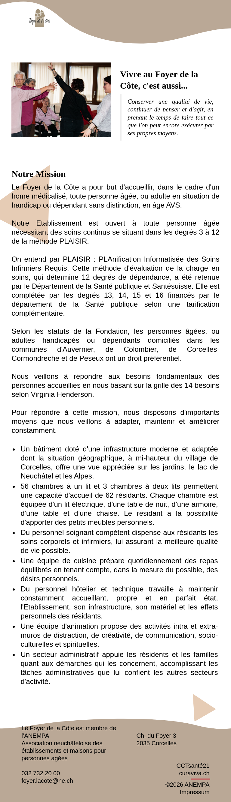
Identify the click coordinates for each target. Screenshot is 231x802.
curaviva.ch (194, 773)
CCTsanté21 (193, 765)
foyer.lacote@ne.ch (47, 780)
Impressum (195, 792)
